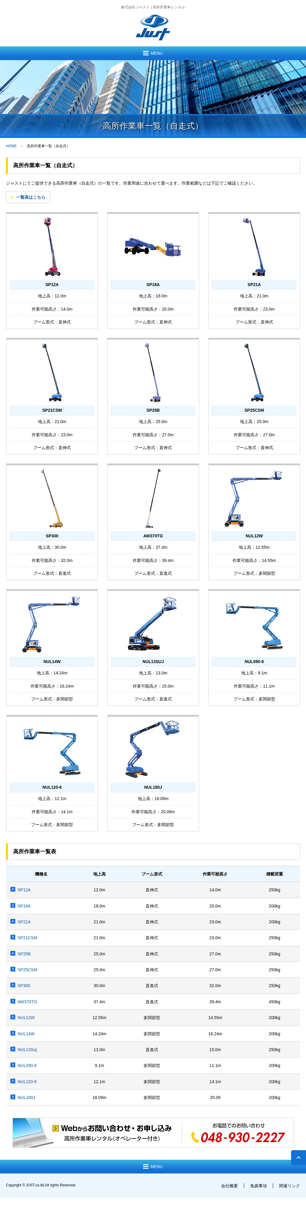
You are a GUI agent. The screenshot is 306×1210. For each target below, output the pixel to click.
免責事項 (258, 1185)
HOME (11, 146)
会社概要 (229, 1185)
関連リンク (289, 1185)
